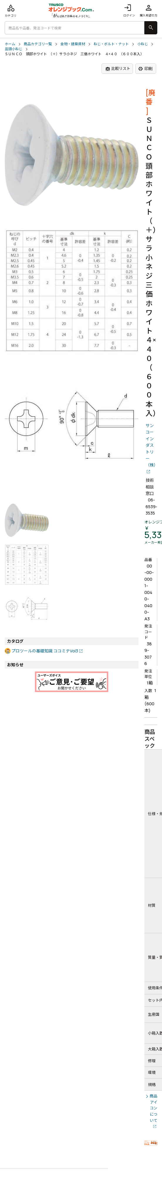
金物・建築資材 (72, 44)
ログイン (129, 10)
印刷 (145, 69)
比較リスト (117, 68)
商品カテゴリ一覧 (38, 44)
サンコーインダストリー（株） (151, 445)
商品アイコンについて (153, 1108)
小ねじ (142, 44)
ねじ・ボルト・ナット (111, 44)
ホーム (10, 44)
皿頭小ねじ (13, 49)
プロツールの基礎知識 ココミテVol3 (44, 651)
